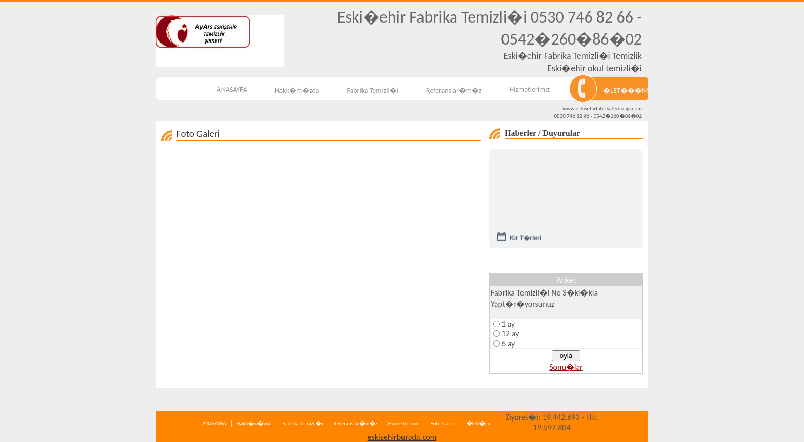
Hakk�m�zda (297, 90)
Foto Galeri (442, 423)
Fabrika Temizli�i (372, 90)
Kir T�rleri (525, 239)
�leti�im (479, 423)
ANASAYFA (232, 89)
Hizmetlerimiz (530, 89)
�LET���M (625, 90)
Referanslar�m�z (454, 90)
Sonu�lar (566, 367)
